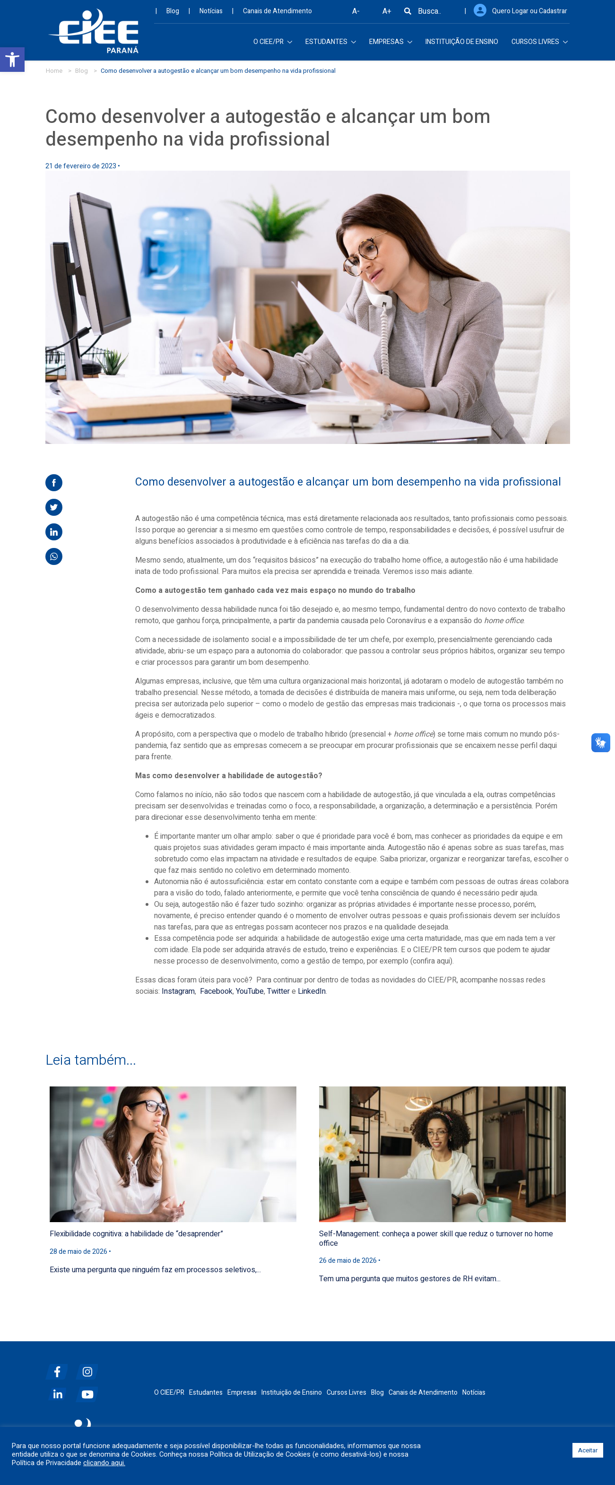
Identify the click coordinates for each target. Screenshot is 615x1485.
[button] (12, 59)
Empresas (242, 1393)
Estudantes (206, 1393)
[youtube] (90, 1391)
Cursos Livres (346, 1393)
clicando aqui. (104, 1463)
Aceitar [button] (588, 1450)
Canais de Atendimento (277, 14)
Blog (172, 14)
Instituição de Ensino (291, 1393)
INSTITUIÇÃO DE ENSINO (461, 45)
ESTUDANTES (330, 45)
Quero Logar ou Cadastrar (529, 14)
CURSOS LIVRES (539, 45)
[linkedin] (59, 1391)
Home (54, 70)
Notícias (211, 14)
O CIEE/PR (272, 45)
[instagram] (90, 1368)
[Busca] (407, 14)
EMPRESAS (390, 45)
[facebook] (59, 1368)
